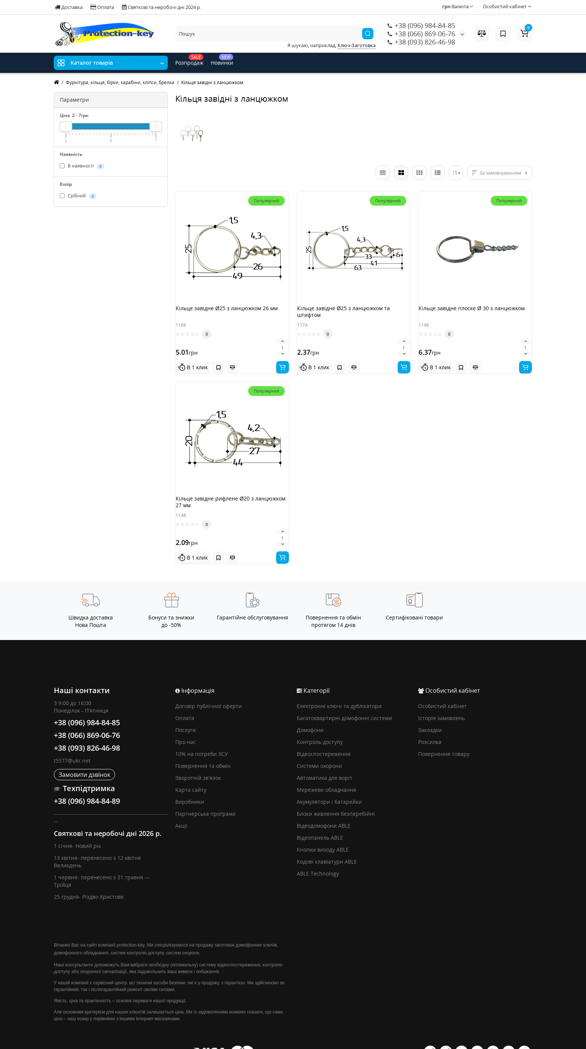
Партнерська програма (205, 795)
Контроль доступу (320, 723)
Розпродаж (189, 60)
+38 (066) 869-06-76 (421, 33)
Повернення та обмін (203, 747)
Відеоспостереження (324, 735)
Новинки (222, 60)
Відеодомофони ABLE (324, 806)
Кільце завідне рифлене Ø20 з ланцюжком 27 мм (222, 496)
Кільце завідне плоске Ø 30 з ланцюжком (463, 315)
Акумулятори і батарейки (329, 783)
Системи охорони (319, 747)
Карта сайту (190, 771)
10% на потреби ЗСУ (201, 735)
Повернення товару (443, 735)
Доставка (69, 7)
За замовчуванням (500, 173)
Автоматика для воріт (324, 759)
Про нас (185, 723)
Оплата (102, 7)
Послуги (185, 711)
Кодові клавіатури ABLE (327, 842)
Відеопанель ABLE (320, 818)
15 (454, 173)
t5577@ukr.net (72, 741)
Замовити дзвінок (84, 756)
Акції (181, 806)
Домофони (310, 711)
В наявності (82, 166)
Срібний (78, 196)
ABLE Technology (318, 854)
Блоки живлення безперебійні (336, 795)
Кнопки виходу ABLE (323, 830)
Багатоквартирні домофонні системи (344, 699)
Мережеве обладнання (326, 771)
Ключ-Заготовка (356, 45)
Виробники (189, 783)
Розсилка (429, 723)
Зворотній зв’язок (198, 759)
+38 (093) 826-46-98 (421, 41)
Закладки (430, 711)
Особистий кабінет (442, 687)
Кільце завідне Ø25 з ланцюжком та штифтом (351, 315)
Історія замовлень (441, 699)
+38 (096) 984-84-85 (421, 25)
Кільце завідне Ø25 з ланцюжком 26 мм (229, 315)
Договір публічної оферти (208, 687)
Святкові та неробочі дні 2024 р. (161, 7)
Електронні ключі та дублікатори (339, 687)
